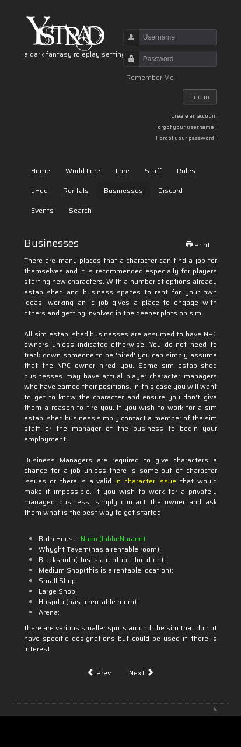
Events (42, 210)
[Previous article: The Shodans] (98, 673)
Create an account (194, 115)
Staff (153, 170)
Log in (199, 96)
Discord (170, 190)
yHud (39, 190)
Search (80, 210)
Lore (123, 170)
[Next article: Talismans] (142, 673)
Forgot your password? (186, 138)
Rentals (76, 190)
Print (197, 244)
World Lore (82, 170)
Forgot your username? (185, 126)
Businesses (123, 190)
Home (40, 170)
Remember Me (150, 77)
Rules (186, 170)
